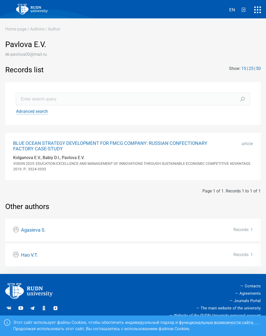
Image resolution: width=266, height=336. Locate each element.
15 (243, 68)
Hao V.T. (29, 255)
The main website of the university (231, 308)
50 (258, 68)
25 (251, 68)
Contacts (253, 286)
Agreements (250, 293)
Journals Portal (247, 300)
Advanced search (32, 111)
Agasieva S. (33, 230)
